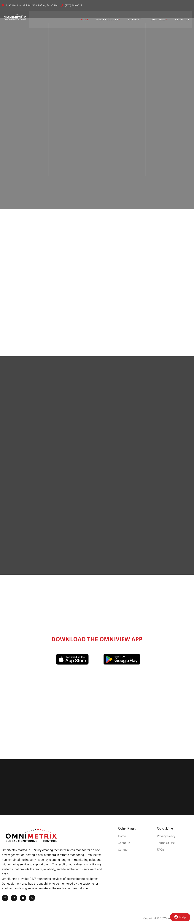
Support (136, 19)
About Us (183, 19)
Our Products (108, 19)
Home (85, 19)
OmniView (159, 19)
